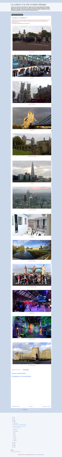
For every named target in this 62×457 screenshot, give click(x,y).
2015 (13, 445)
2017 (13, 442)
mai (13, 434)
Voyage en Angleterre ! (17, 427)
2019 (13, 420)
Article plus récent (15, 406)
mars (14, 437)
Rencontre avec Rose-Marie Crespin (19, 426)
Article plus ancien (46, 406)
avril (14, 435)
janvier (14, 440)
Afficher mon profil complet (15, 451)
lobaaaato (35, 454)
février (14, 438)
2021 (13, 417)
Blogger (42, 454)
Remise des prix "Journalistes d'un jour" (19, 424)
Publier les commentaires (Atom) (33, 409)
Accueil (30, 406)
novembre (15, 423)
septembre (15, 431)
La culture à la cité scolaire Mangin (28, 4)
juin (13, 432)
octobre (14, 429)
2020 (13, 418)
